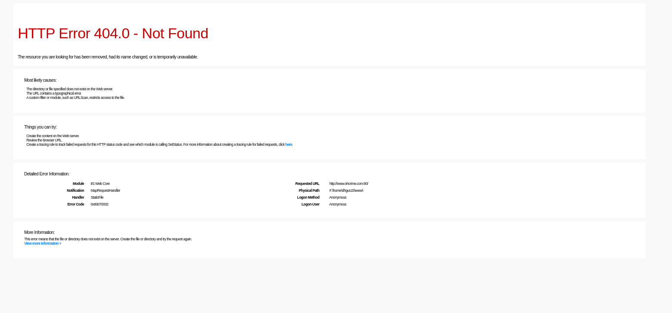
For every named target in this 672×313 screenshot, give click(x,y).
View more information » (42, 243)
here (288, 144)
